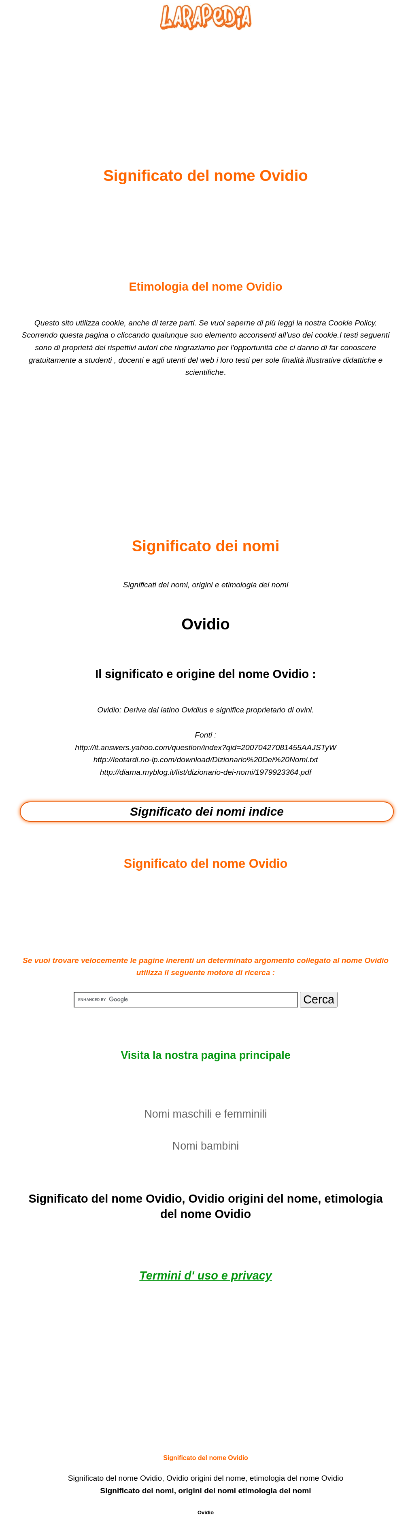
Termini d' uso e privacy (205, 1275)
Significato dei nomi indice (207, 811)
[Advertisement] (205, 79)
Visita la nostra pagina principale (205, 1055)
